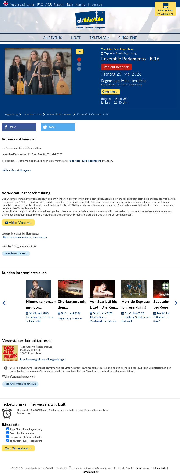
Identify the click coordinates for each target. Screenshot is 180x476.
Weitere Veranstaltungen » (16, 170)
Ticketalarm (99, 37)
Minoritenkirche (32, 114)
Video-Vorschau (18, 222)
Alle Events (52, 37)
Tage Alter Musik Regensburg (117, 49)
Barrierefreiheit (90, 471)
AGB (48, 4)
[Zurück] (4, 303)
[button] (19, 127)
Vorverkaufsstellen (22, 4)
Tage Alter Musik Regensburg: (119, 53)
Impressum (95, 4)
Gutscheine (127, 37)
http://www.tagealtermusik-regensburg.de (24, 236)
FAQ (40, 4)
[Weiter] (176, 303)
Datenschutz (159, 468)
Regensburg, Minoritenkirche (26, 436)
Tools (70, 4)
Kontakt (80, 4)
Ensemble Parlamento (59, 114)
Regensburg (11, 114)
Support (59, 4)
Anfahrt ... (110, 92)
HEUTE (76, 37)
